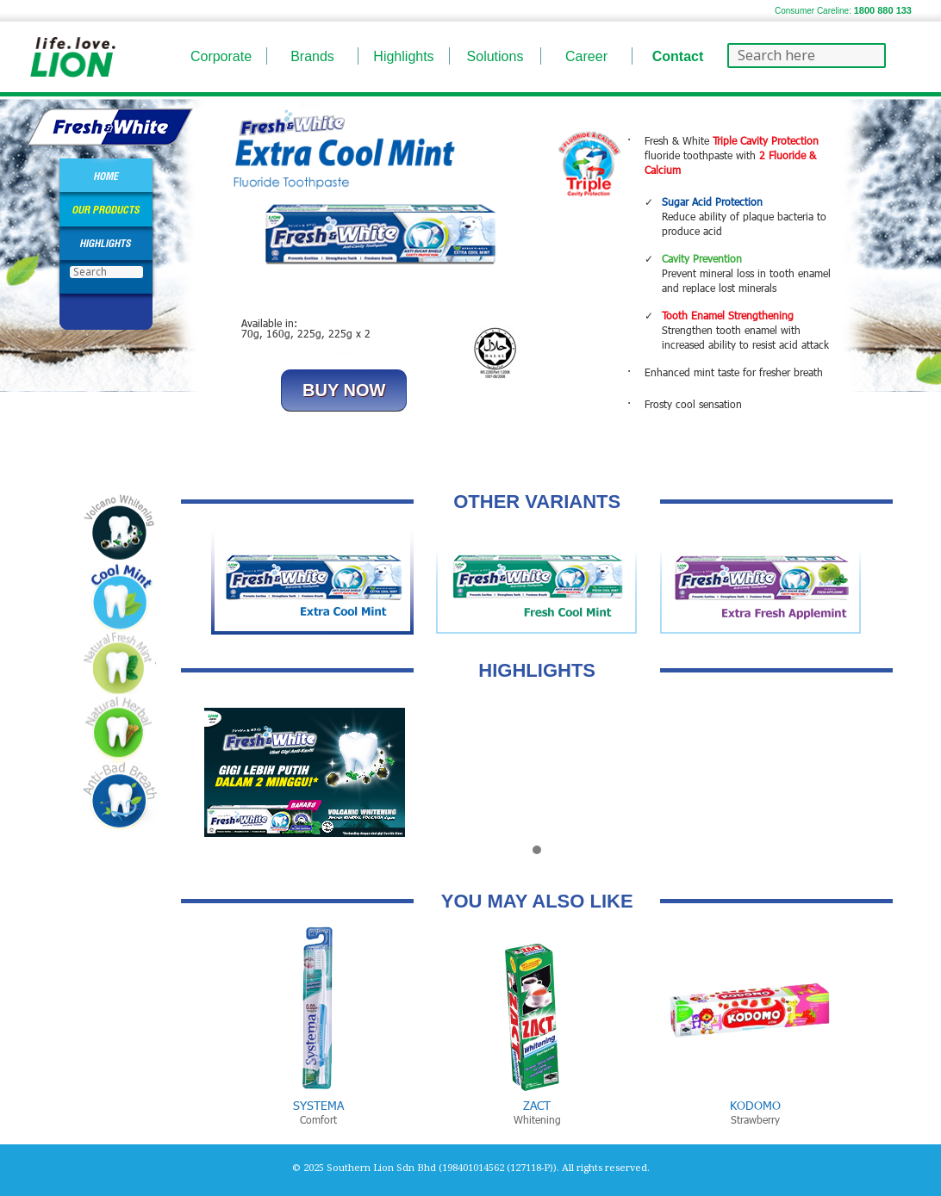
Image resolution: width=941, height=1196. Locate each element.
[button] (537, 851)
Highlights (403, 56)
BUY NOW (343, 390)
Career (586, 56)
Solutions (495, 56)
